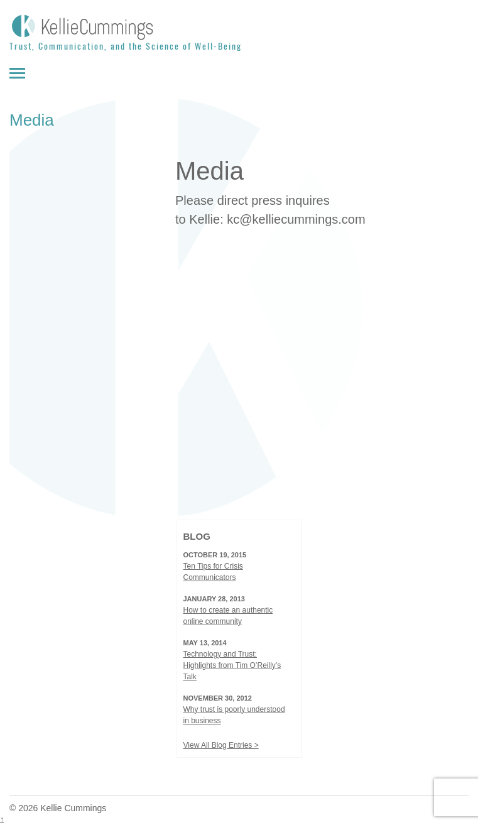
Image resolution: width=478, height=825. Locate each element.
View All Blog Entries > (221, 745)
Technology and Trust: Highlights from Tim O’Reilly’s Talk (232, 665)
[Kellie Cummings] (239, 27)
